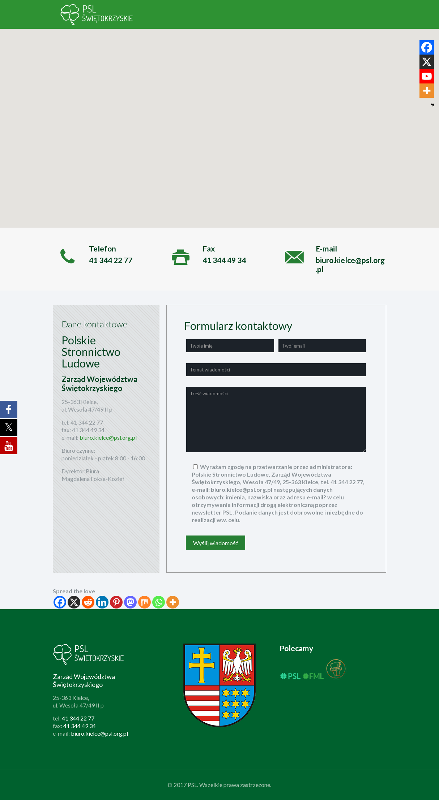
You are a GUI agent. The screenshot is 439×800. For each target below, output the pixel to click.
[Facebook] (60, 602)
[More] (172, 602)
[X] (74, 602)
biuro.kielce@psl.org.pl (108, 437)
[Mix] (144, 602)
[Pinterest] (116, 602)
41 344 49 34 (88, 429)
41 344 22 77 (87, 422)
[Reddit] (88, 602)
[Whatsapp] (158, 602)
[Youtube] (426, 76)
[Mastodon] (130, 602)
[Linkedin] (102, 602)
